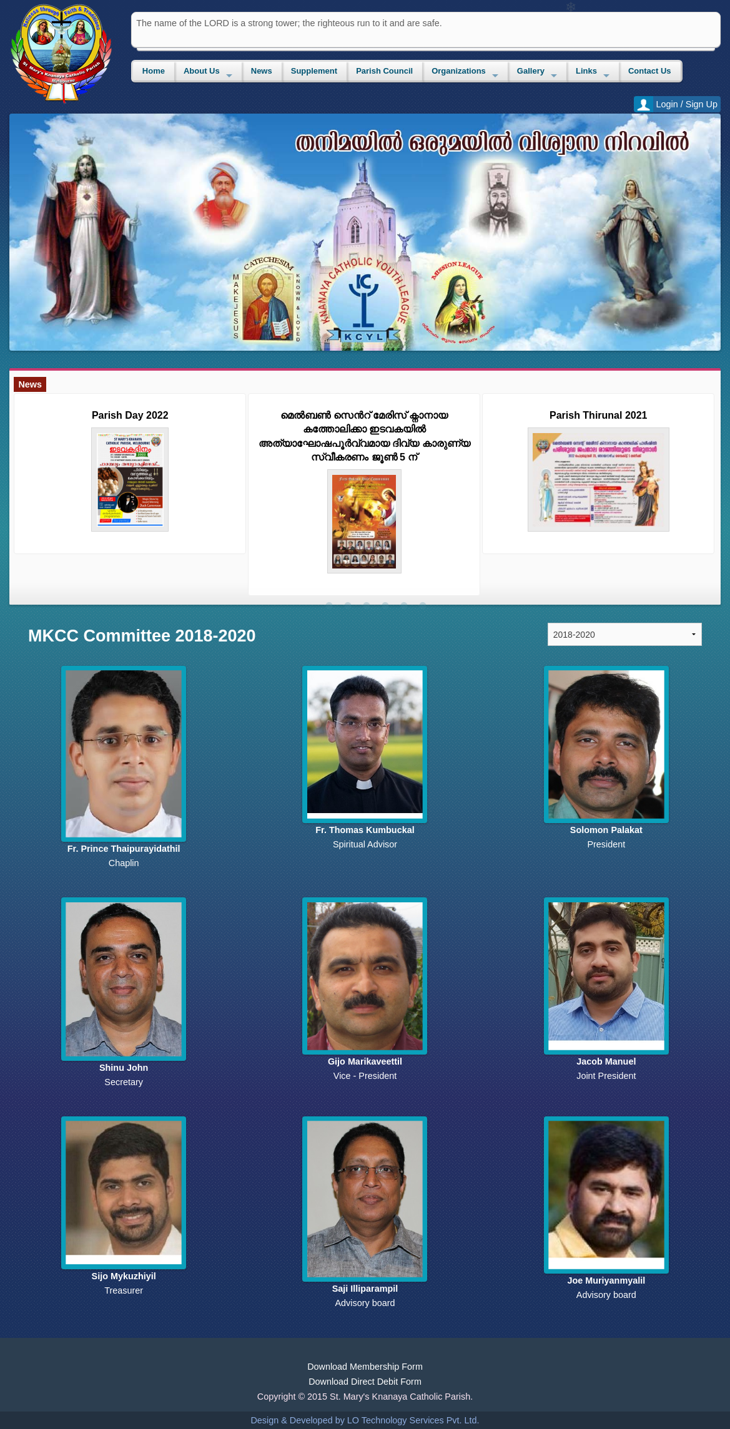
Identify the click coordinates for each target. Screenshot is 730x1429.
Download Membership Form (365, 1367)
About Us (202, 71)
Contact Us (649, 71)
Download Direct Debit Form (365, 1382)
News (261, 71)
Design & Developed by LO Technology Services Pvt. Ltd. (364, 1420)
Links (586, 71)
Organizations (459, 71)
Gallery (531, 71)
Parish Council (384, 71)
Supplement (314, 71)
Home (153, 71)
